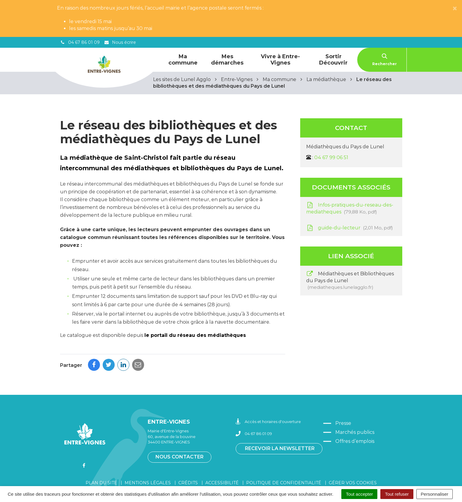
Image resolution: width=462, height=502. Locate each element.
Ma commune (183, 59)
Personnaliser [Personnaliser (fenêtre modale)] (434, 494)
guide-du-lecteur (349, 228)
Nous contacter (180, 431)
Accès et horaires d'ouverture (268, 396)
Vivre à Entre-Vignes (280, 59)
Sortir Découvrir (333, 59)
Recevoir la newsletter (280, 423)
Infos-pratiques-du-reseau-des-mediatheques (350, 208)
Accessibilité (222, 457)
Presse (343, 398)
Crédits (188, 457)
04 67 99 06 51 (331, 157)
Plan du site (101, 457)
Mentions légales (148, 457)
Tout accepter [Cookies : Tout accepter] (359, 494)
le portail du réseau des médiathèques (195, 335)
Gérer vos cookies (353, 457)
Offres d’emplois (354, 416)
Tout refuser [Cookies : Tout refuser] (397, 494)
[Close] (454, 8)
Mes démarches (227, 59)
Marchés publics (354, 407)
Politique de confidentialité (283, 457)
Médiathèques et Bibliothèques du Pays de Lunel (350, 280)
